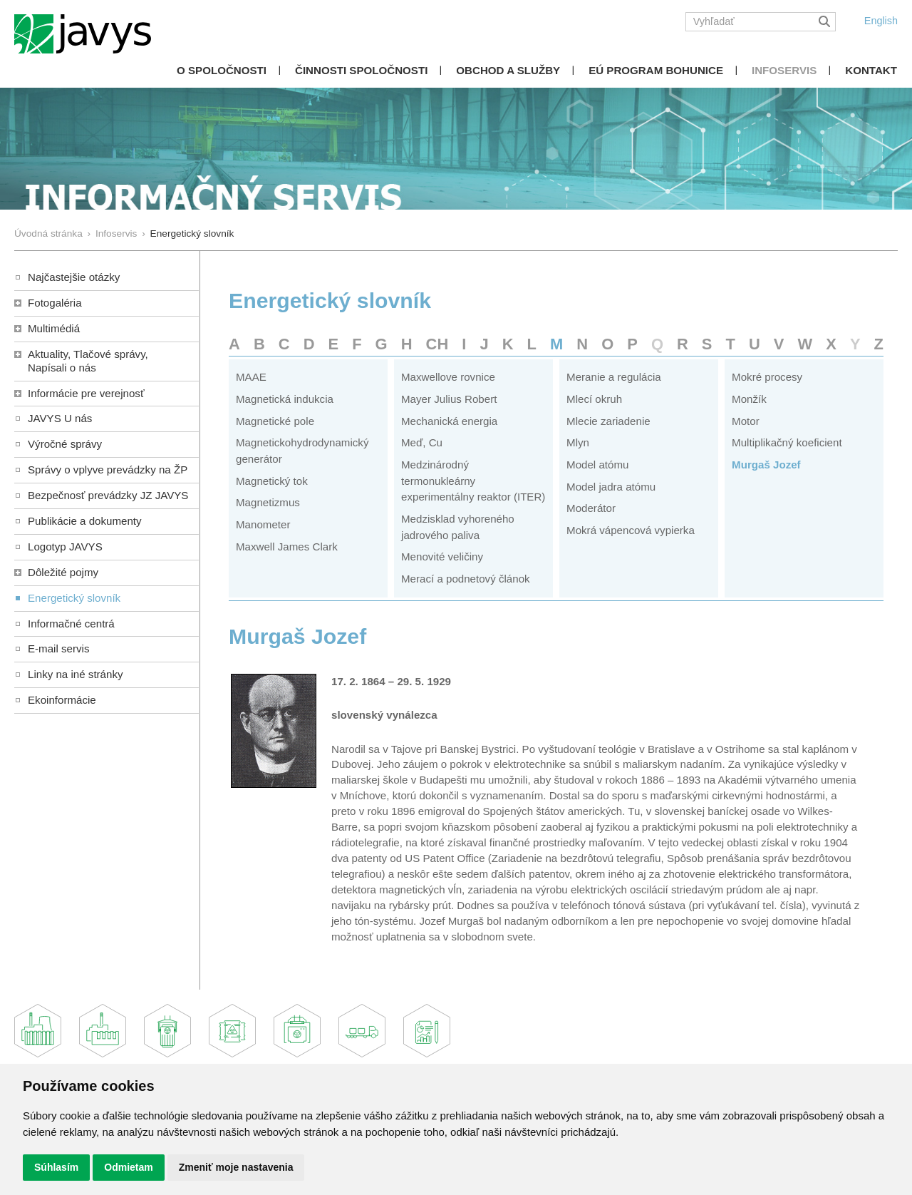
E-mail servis (58, 648)
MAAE (251, 377)
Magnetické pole (275, 421)
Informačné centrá (71, 623)
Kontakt (871, 70)
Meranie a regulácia (613, 377)
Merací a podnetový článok (465, 579)
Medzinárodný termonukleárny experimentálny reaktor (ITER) (473, 480)
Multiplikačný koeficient (787, 442)
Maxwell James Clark (287, 546)
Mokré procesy (767, 377)
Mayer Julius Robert (449, 399)
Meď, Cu (421, 442)
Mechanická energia (449, 421)
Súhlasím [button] (56, 1167)
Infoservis (784, 70)
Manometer (263, 524)
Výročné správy (65, 444)
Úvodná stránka (48, 233)
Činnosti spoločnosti (361, 70)
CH (437, 344)
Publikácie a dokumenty (85, 521)
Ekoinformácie (62, 700)
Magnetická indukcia (284, 399)
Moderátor (591, 508)
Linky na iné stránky (75, 674)
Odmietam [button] (128, 1167)
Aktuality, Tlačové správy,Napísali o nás (88, 361)
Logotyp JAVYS (65, 546)
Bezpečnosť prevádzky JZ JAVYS (108, 495)
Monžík (749, 399)
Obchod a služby (508, 70)
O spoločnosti (221, 70)
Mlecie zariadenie (608, 421)
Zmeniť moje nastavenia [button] (236, 1167)
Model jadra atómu (611, 487)
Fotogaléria (55, 303)
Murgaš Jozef (766, 464)
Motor (746, 421)
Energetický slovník (74, 598)
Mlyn (577, 442)
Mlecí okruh (594, 399)
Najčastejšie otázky (74, 277)
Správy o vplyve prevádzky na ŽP (107, 469)
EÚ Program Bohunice (656, 70)
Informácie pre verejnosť (86, 393)
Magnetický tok (272, 481)
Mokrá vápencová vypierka (630, 530)
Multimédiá (54, 328)
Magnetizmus (268, 502)
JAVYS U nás (60, 418)
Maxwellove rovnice (448, 377)
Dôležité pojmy (63, 572)
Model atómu (597, 464)
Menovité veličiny (442, 556)
